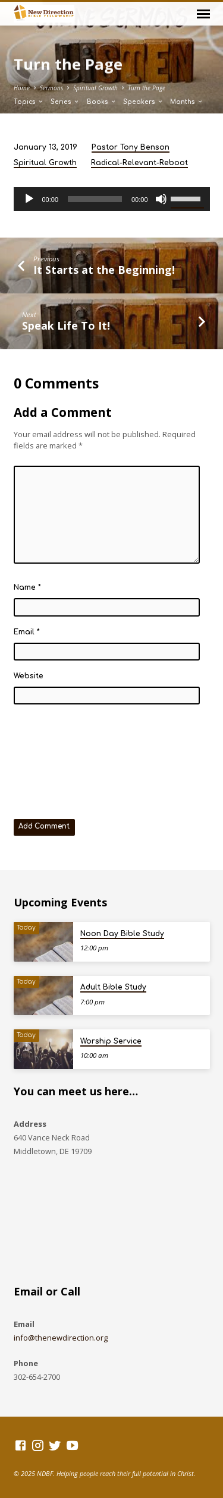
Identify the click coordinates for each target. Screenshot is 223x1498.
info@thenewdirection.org (61, 1337)
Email (27, 632)
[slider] (95, 199)
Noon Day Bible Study (122, 934)
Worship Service (111, 1041)
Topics (29, 102)
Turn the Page (146, 88)
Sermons (51, 88)
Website (28, 676)
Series (65, 102)
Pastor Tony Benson (130, 147)
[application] (112, 199)
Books (102, 102)
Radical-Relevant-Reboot (139, 163)
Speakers (143, 102)
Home (22, 88)
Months (186, 102)
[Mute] (161, 199)
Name (27, 587)
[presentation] (62, 758)
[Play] (29, 199)
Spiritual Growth (95, 88)
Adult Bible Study (113, 987)
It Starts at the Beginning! (104, 270)
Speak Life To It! (66, 325)
